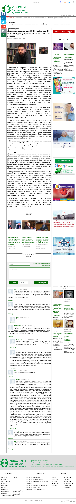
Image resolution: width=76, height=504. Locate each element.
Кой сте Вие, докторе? (53, 18)
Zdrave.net (28, 500)
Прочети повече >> (58, 75)
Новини (7, 18)
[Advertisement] (64, 274)
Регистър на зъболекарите (34, 479)
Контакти (66, 18)
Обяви (16, 477)
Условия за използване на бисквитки (68, 483)
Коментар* (29, 273)
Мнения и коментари (40, 18)
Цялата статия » (12, 248)
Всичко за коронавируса (63, 32)
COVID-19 (11, 18)
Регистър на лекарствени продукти (37, 485)
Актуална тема (18, 18)
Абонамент (55, 479)
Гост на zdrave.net (29, 18)
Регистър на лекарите (33, 477)
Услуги (61, 18)
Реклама (54, 485)
